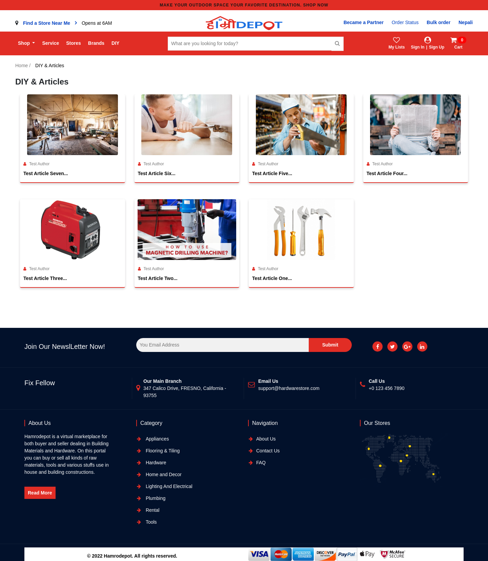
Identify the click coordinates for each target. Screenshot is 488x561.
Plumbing (154, 498)
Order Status (405, 22)
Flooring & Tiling (162, 450)
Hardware (155, 462)
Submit (330, 345)
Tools (150, 522)
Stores (73, 43)
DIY (115, 43)
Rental (151, 510)
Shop (24, 43)
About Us (266, 439)
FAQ (261, 462)
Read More (40, 492)
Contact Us (268, 450)
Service (50, 43)
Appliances (156, 439)
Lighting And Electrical (168, 486)
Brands (96, 43)
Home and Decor (163, 474)
